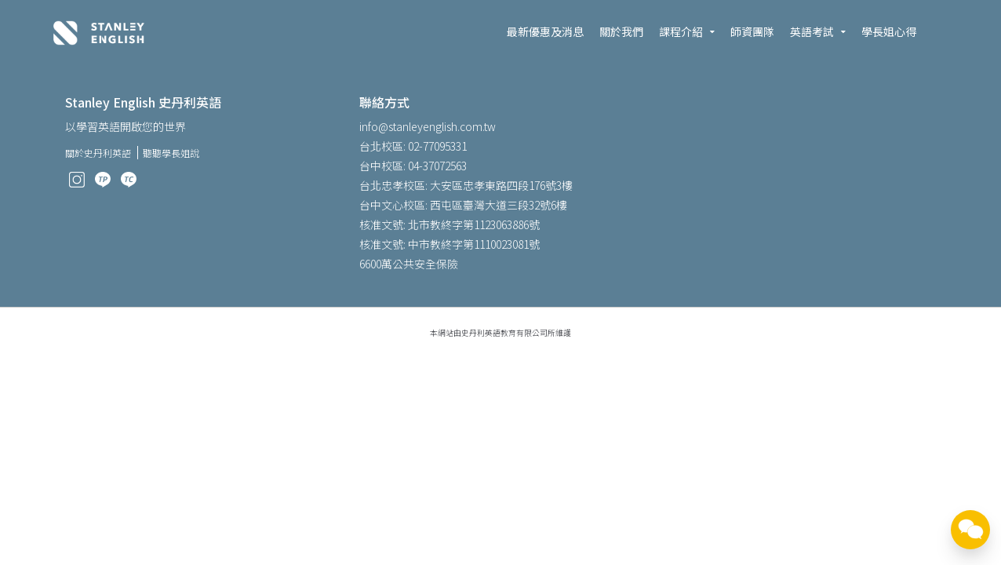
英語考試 (812, 31)
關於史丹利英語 (98, 152)
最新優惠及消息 (545, 31)
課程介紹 (681, 31)
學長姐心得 (888, 31)
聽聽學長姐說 (171, 152)
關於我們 (621, 31)
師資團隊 (752, 31)
